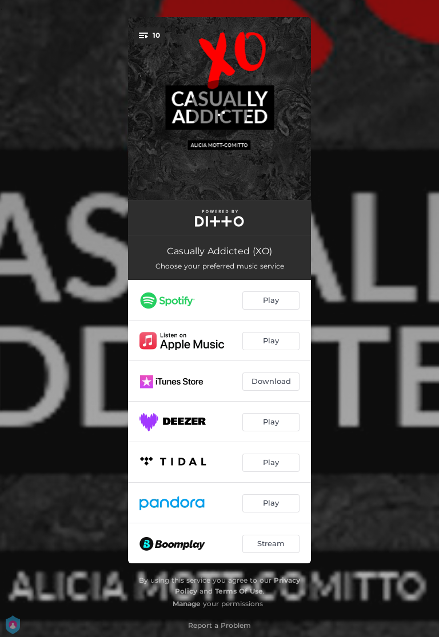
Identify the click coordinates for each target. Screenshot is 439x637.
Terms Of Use (239, 591)
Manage (187, 603)
